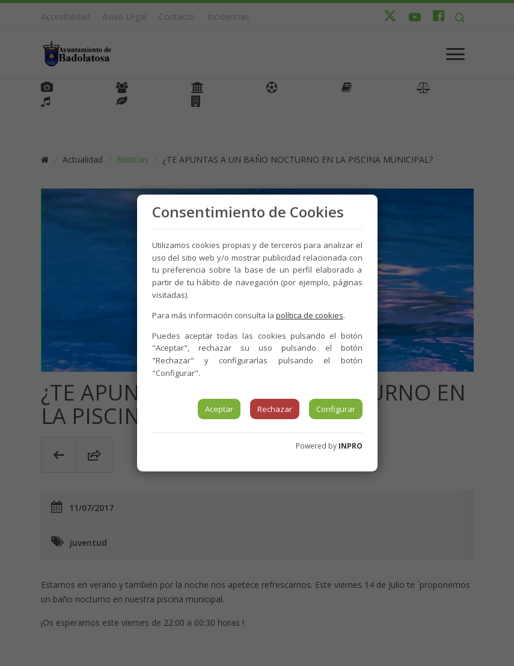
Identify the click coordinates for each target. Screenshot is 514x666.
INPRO (350, 446)
